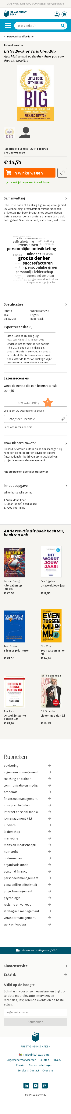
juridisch (27, 825)
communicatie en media (27, 785)
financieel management (27, 799)
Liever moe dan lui (53, 715)
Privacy (56, 1060)
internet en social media (27, 812)
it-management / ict (27, 818)
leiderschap (27, 832)
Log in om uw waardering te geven (24, 410)
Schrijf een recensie (21, 419)
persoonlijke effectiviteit (27, 885)
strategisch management (27, 911)
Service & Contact (28, 1070)
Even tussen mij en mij (53, 652)
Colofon (44, 1060)
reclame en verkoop (27, 904)
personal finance (27, 871)
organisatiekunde (27, 865)
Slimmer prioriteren (17, 650)
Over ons (47, 1070)
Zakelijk (35, 974)
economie (27, 792)
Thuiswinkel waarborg (34, 1054)
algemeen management (27, 772)
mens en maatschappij (27, 845)
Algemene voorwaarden (21, 1060)
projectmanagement (27, 891)
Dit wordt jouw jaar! (53, 585)
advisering (27, 765)
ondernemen (27, 858)
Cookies (21, 1065)
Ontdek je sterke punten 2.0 (15, 717)
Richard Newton (13, 45)
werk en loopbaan (27, 924)
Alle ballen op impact (13, 587)
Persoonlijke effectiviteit (20, 36)
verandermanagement (27, 918)
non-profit (27, 851)
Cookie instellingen (40, 1065)
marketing (27, 838)
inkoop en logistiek (27, 805)
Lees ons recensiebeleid (18, 427)
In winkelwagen (28, 172)
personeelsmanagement (27, 878)
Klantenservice (35, 966)
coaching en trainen (27, 779)
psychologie (27, 898)
